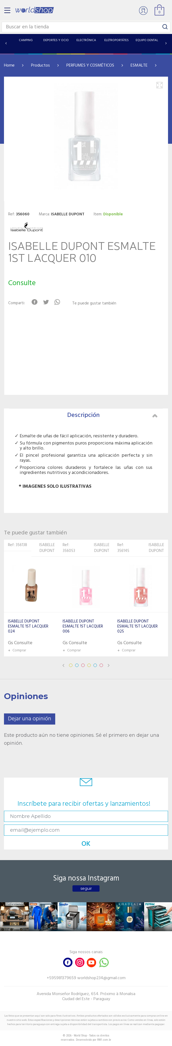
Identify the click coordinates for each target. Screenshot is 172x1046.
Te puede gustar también (94, 303)
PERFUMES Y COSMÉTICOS (90, 65)
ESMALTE (139, 65)
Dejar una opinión (29, 719)
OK (86, 844)
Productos (40, 65)
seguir (86, 888)
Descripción (112, 415)
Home (9, 65)
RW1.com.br (104, 1039)
